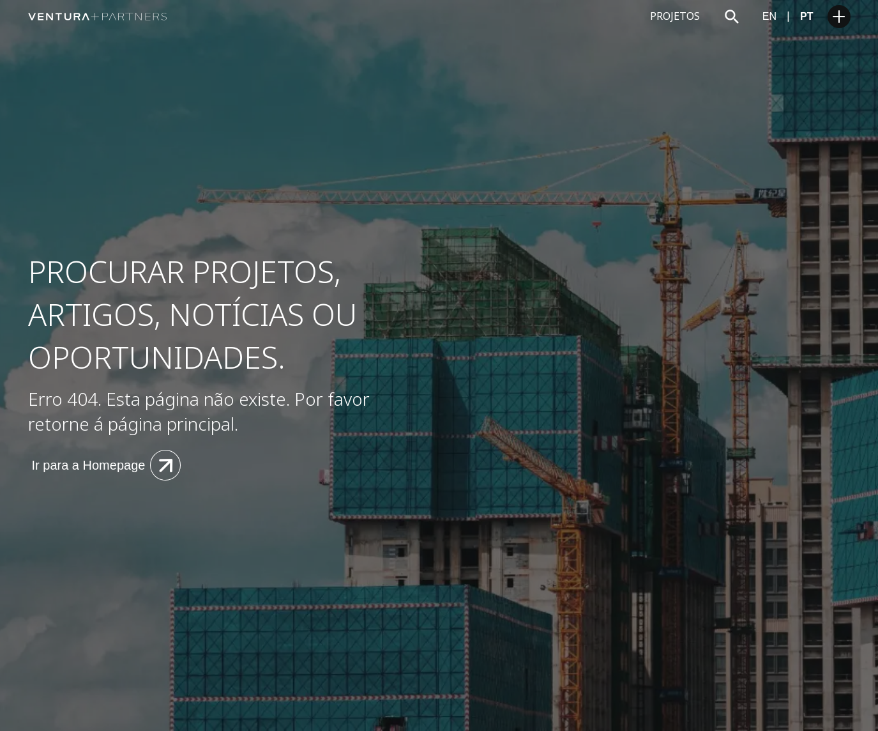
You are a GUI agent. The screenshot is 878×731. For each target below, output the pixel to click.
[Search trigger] (732, 16)
